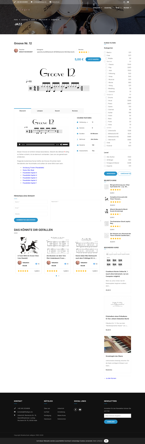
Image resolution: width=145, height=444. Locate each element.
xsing (110, 85)
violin (110, 116)
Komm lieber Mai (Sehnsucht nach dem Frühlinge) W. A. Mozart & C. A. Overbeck (86, 257)
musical (111, 79)
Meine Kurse (62, 415)
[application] (43, 144)
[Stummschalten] (61, 144)
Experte (109, 166)
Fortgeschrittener (113, 163)
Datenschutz (62, 419)
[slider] (40, 144)
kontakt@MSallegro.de (39, 2)
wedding (111, 88)
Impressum (47, 419)
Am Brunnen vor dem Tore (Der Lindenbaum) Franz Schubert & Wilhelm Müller (56, 257)
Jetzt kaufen (93, 59)
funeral (109, 146)
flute (110, 122)
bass (110, 119)
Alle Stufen (111, 157)
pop (109, 67)
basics (109, 52)
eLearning (107, 8)
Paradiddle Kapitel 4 (30, 175)
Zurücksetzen (126, 173)
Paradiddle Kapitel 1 (30, 183)
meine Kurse (55, 2)
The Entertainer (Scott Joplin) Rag (120, 222)
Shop (117, 8)
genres (109, 61)
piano (110, 103)
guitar (110, 113)
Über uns (47, 408)
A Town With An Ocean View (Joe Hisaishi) (28, 257)
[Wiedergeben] (20, 144)
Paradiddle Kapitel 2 (30, 180)
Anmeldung (61, 412)
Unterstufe (112, 131)
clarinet (111, 109)
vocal (110, 100)
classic (111, 64)
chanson (111, 91)
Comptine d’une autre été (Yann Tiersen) (120, 198)
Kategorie (40, 49)
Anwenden (111, 173)
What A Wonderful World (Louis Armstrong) (118, 210)
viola (110, 125)
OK (106, 441)
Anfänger (110, 160)
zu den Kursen (111, 378)
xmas (110, 76)
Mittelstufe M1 (43, 19)
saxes (110, 106)
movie (110, 82)
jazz (38, 52)
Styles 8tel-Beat (28, 170)
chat (108, 143)
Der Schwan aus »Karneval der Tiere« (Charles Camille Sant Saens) (120, 234)
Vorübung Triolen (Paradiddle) (33, 168)
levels (33, 19)
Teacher (21, 49)
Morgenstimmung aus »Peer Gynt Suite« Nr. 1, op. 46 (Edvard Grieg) (120, 186)
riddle (110, 58)
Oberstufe (70, 52)
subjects (110, 94)
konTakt (46, 412)
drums (43, 52)
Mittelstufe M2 (61, 52)
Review (81, 49)
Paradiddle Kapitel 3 (30, 178)
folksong (111, 73)
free (108, 55)
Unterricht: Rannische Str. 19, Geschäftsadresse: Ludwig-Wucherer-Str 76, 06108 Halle (27, 417)
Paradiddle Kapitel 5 (30, 173)
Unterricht (96, 8)
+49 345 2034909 (22, 2)
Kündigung (47, 415)
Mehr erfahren (97, 441)
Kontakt (126, 8)
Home (16, 19)
